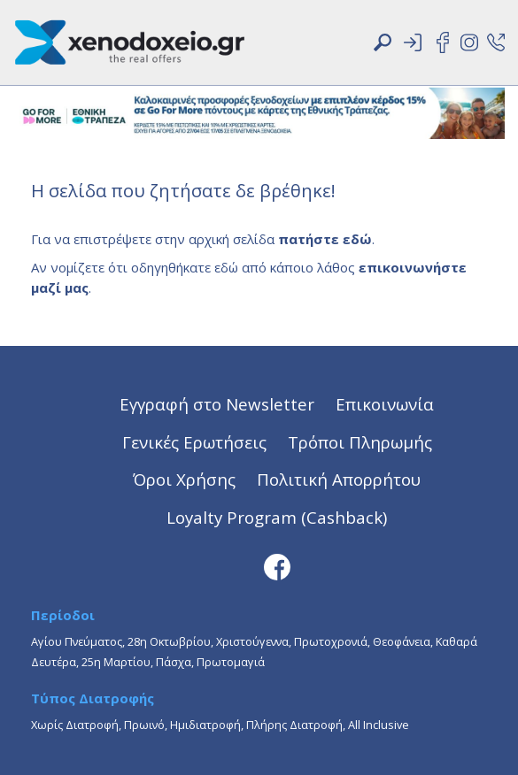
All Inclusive (378, 725)
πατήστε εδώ (325, 239)
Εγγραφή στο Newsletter (217, 404)
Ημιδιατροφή (205, 725)
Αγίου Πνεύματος (76, 641)
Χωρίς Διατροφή (75, 725)
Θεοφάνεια (401, 641)
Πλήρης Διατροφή (294, 725)
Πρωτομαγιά (231, 662)
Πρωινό (144, 725)
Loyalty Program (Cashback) (276, 517)
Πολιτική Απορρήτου (339, 479)
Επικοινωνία (385, 404)
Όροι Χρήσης (184, 479)
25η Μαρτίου (116, 662)
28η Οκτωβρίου (169, 641)
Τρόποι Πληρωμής (360, 442)
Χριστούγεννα (252, 641)
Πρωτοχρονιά (330, 641)
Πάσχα (173, 662)
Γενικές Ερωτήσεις (194, 442)
